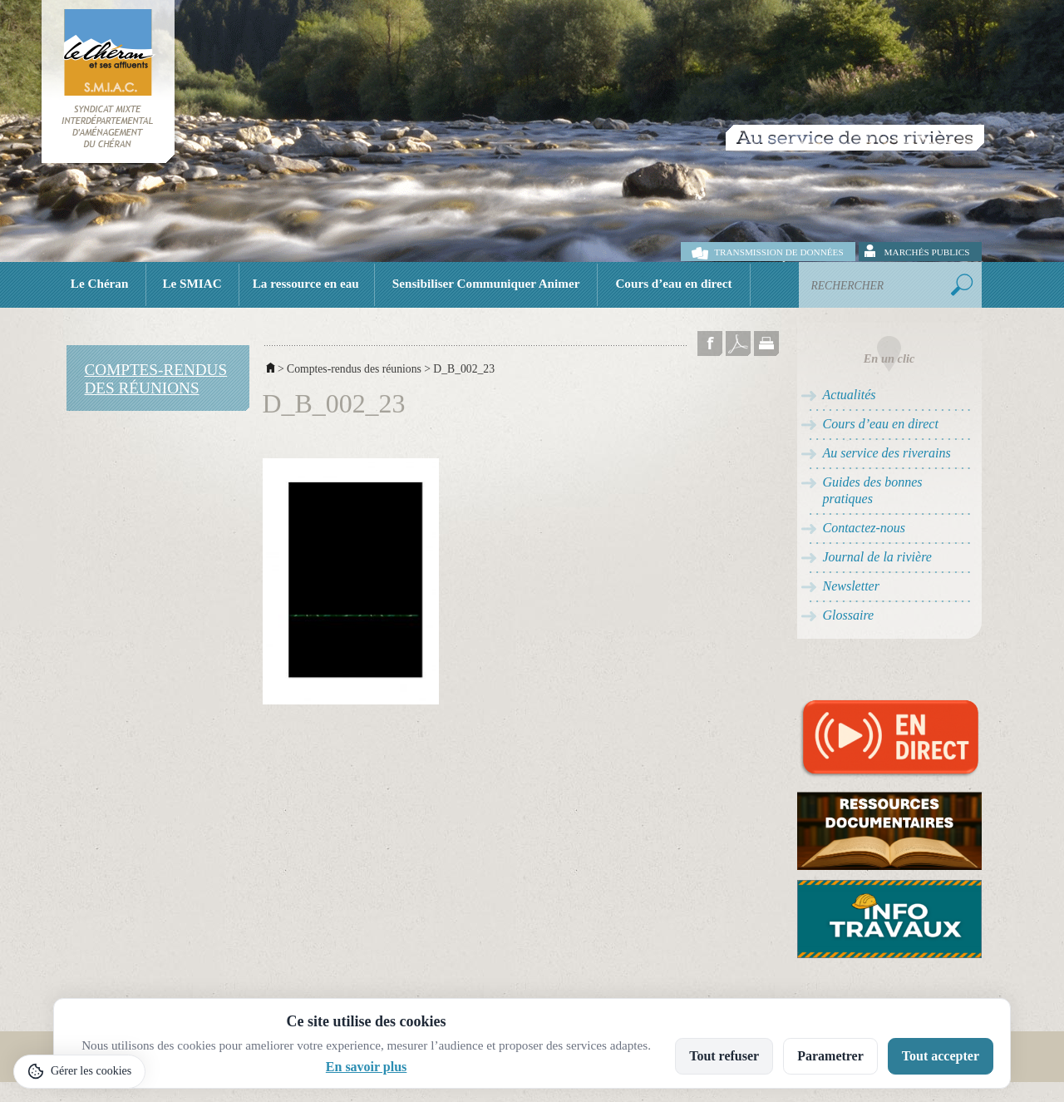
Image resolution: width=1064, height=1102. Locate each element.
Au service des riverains (887, 453)
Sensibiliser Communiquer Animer (486, 283)
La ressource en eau (306, 283)
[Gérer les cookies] (79, 1072)
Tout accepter (940, 1056)
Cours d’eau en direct (673, 283)
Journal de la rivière (877, 557)
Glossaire (848, 615)
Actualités (849, 395)
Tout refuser (724, 1056)
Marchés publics (927, 252)
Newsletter (851, 586)
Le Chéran (100, 283)
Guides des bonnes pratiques (873, 490)
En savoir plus (366, 1067)
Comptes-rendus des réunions (354, 369)
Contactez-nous (864, 528)
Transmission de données (778, 252)
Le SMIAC (191, 283)
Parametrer (830, 1056)
